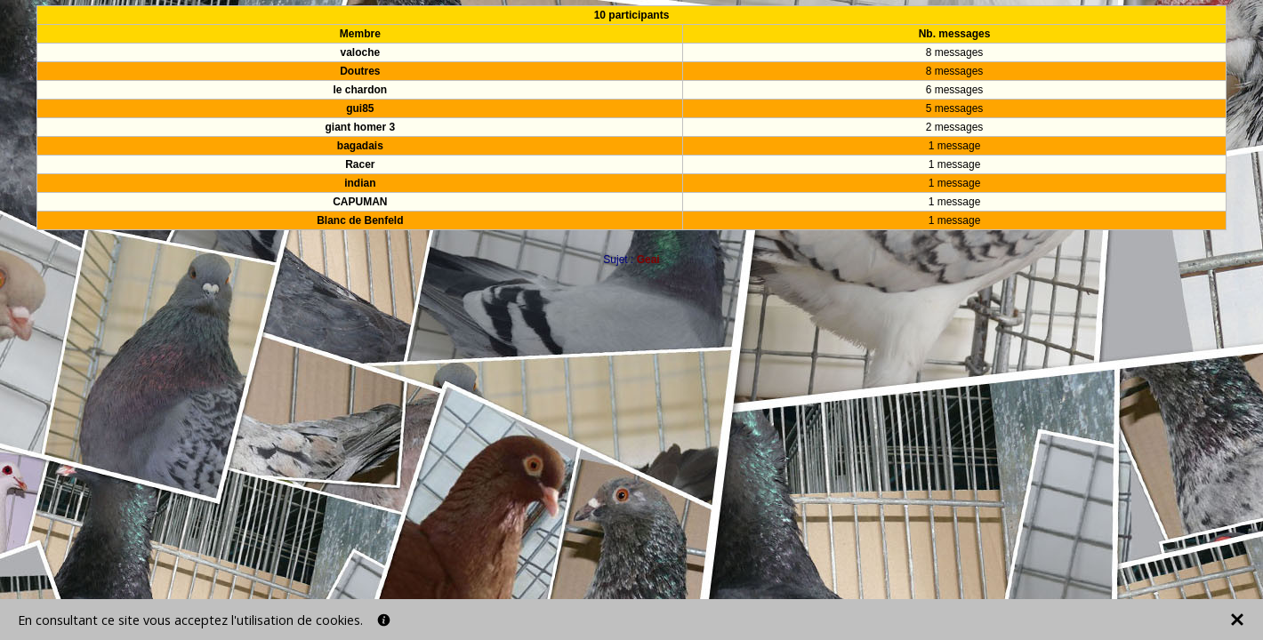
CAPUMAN (360, 202)
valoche (361, 52)
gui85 (360, 108)
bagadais (360, 146)
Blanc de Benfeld (360, 220)
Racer (359, 164)
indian (359, 183)
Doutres (360, 71)
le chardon (361, 90)
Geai (648, 259)
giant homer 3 (361, 127)
